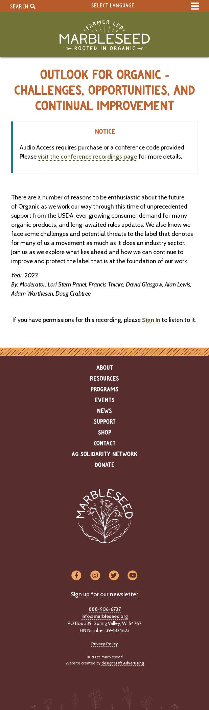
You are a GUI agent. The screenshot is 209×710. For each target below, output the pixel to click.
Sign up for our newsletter (104, 594)
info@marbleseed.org (105, 616)
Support (105, 422)
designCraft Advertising (122, 662)
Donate (105, 465)
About (104, 368)
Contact (105, 444)
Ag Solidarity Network (104, 455)
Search (23, 6)
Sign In (151, 320)
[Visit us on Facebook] (76, 575)
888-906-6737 (105, 609)
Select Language (113, 5)
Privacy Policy (104, 643)
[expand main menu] (195, 6)
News (104, 411)
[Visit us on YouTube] (132, 575)
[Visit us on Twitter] (114, 575)
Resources (104, 379)
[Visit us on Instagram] (95, 575)
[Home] (104, 35)
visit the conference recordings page (87, 156)
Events (105, 401)
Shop (104, 433)
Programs (104, 390)
